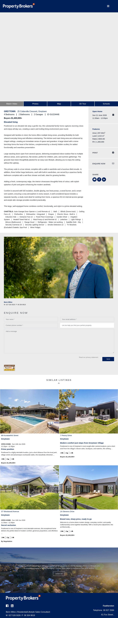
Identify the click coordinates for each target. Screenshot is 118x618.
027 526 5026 (13, 615)
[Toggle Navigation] (108, 6)
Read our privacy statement (88, 357)
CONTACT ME (59, 574)
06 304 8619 (28, 615)
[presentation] (22, 359)
